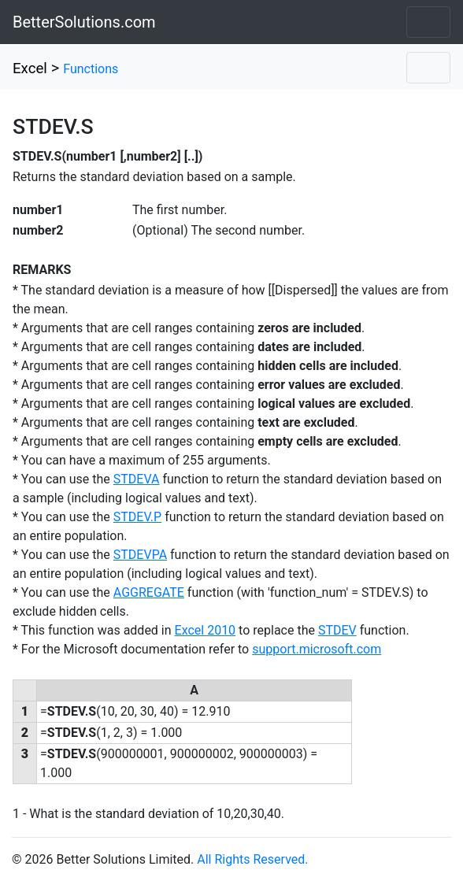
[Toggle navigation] (428, 22)
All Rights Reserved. (252, 859)
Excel (30, 68)
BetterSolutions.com (84, 22)
